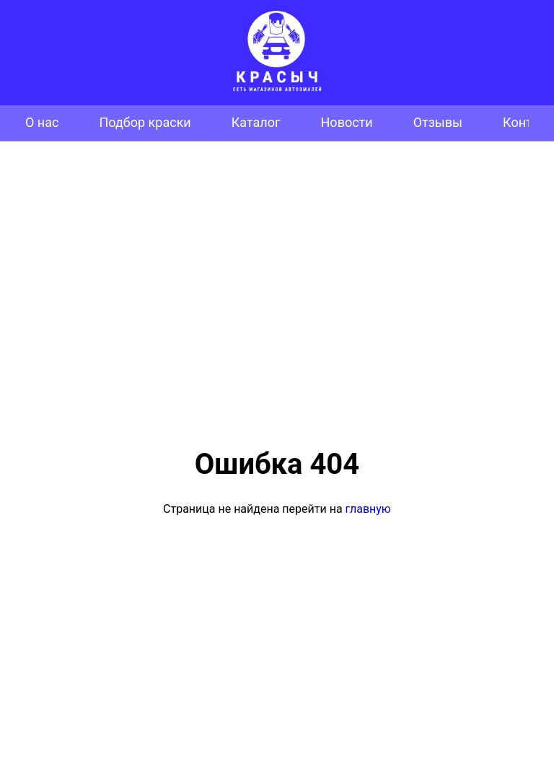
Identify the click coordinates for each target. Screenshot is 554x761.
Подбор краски (144, 122)
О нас (41, 122)
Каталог (256, 122)
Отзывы (437, 122)
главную (368, 509)
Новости (347, 122)
